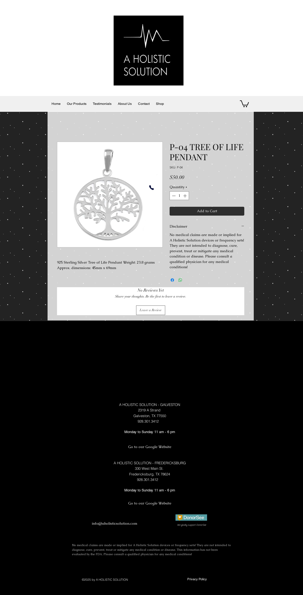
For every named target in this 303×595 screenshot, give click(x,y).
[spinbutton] (179, 196)
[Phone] (151, 187)
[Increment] (185, 196)
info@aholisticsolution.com (114, 523)
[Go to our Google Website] (149, 447)
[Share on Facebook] (172, 280)
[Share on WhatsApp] (180, 280)
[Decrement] (173, 196)
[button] (244, 103)
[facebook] (195, 529)
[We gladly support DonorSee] (191, 525)
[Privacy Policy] (196, 579)
